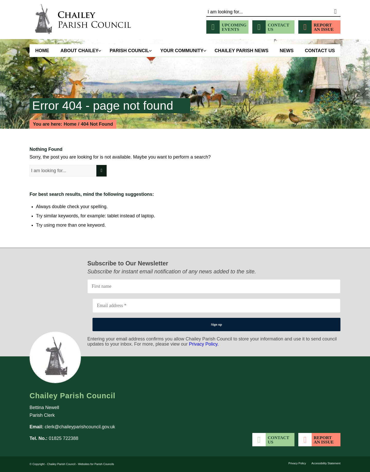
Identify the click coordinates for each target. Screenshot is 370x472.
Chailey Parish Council (61, 464)
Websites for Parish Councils (96, 464)
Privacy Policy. (204, 344)
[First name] (213, 286)
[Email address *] (216, 306)
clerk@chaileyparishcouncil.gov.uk (80, 426)
